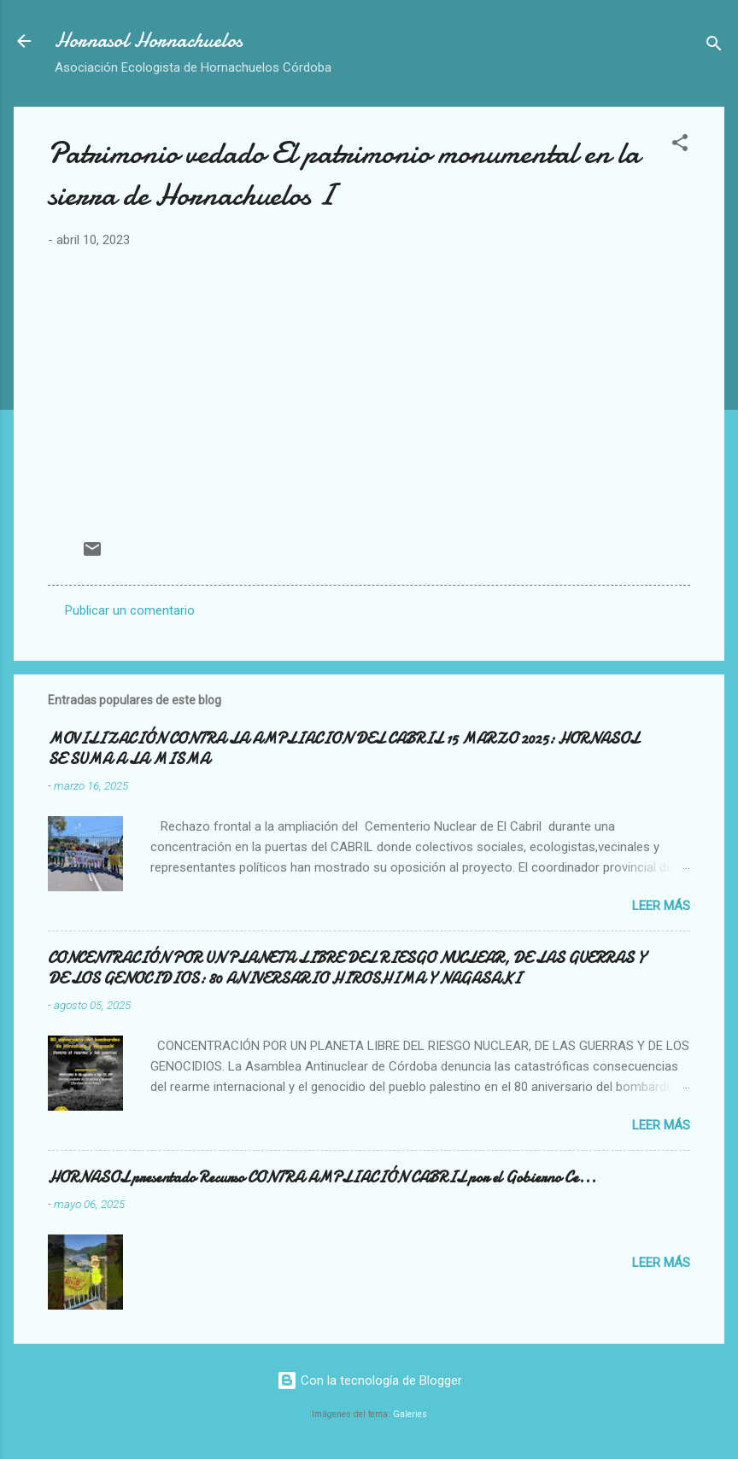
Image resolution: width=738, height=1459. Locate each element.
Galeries (410, 1414)
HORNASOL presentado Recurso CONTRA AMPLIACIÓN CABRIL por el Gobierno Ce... (322, 1177)
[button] (680, 145)
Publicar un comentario (130, 610)
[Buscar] (714, 46)
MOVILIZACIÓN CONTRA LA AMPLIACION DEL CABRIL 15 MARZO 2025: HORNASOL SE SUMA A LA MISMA (343, 749)
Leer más (661, 905)
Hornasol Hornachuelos (149, 40)
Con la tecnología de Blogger (369, 1380)
